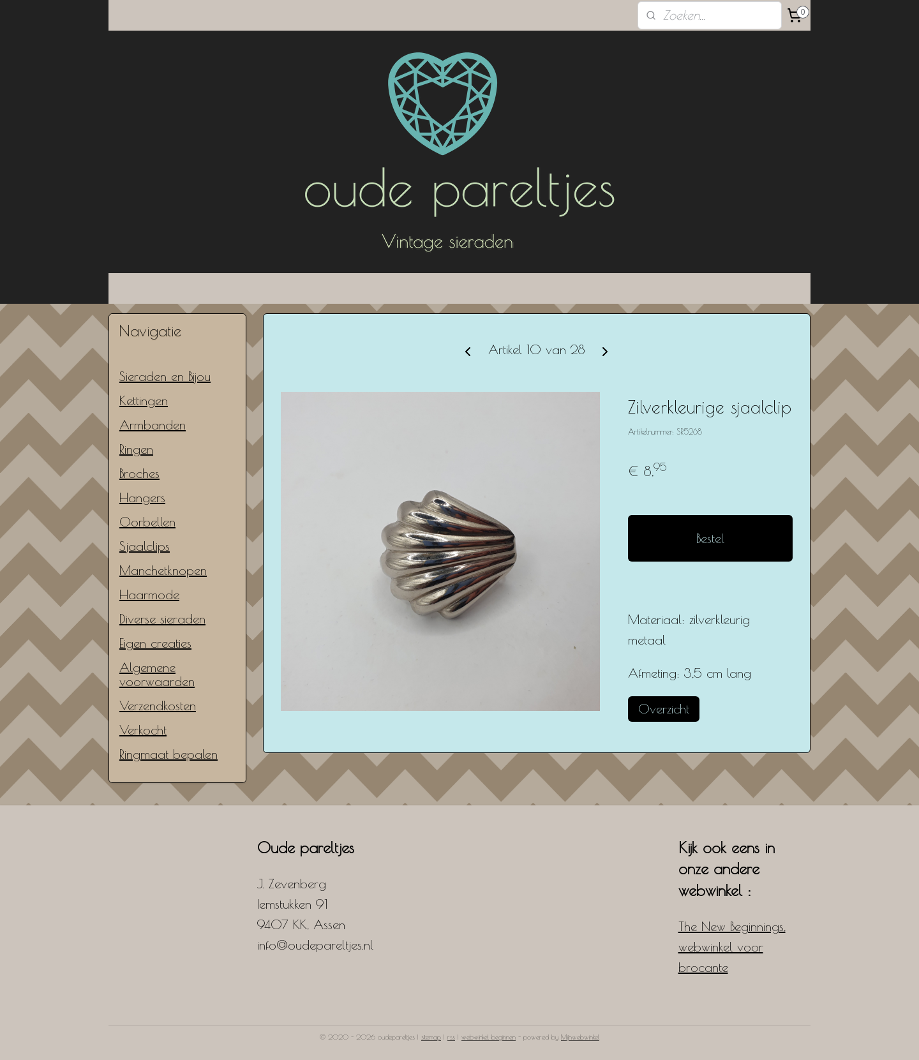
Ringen (136, 449)
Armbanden (152, 424)
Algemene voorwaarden (157, 674)
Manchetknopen (163, 570)
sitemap (431, 1037)
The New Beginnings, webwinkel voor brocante (732, 946)
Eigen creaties (155, 643)
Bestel (710, 538)
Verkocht (143, 729)
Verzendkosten (157, 705)
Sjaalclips (144, 546)
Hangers (142, 497)
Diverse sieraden (162, 618)
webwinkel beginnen (488, 1037)
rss (451, 1037)
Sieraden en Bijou (165, 376)
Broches (139, 473)
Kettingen (143, 400)
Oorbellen (147, 521)
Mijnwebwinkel (580, 1037)
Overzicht (663, 708)
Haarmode (149, 594)
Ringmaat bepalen (168, 754)
